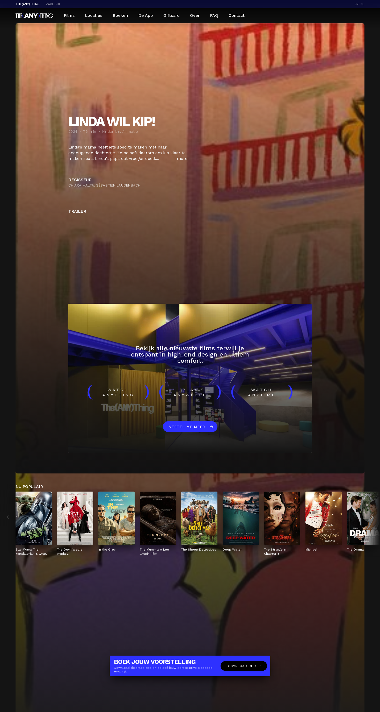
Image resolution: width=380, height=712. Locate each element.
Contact (237, 15)
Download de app (244, 666)
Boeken (120, 15)
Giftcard (171, 15)
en (357, 4)
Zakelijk (53, 4)
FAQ (214, 15)
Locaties (93, 15)
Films (69, 15)
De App (145, 15)
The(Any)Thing (28, 4)
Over (195, 15)
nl (362, 4)
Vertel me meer (187, 427)
